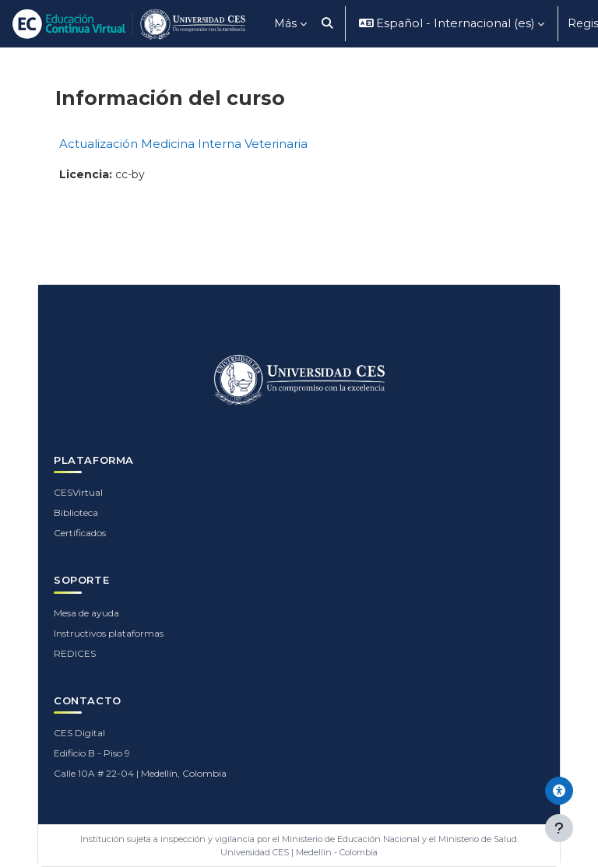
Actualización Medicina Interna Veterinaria (183, 143)
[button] (327, 23)
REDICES (75, 653)
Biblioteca (76, 512)
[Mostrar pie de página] (559, 828)
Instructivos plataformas (109, 633)
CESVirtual (78, 492)
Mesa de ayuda (86, 613)
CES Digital (79, 733)
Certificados (80, 533)
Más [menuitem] (285, 23)
